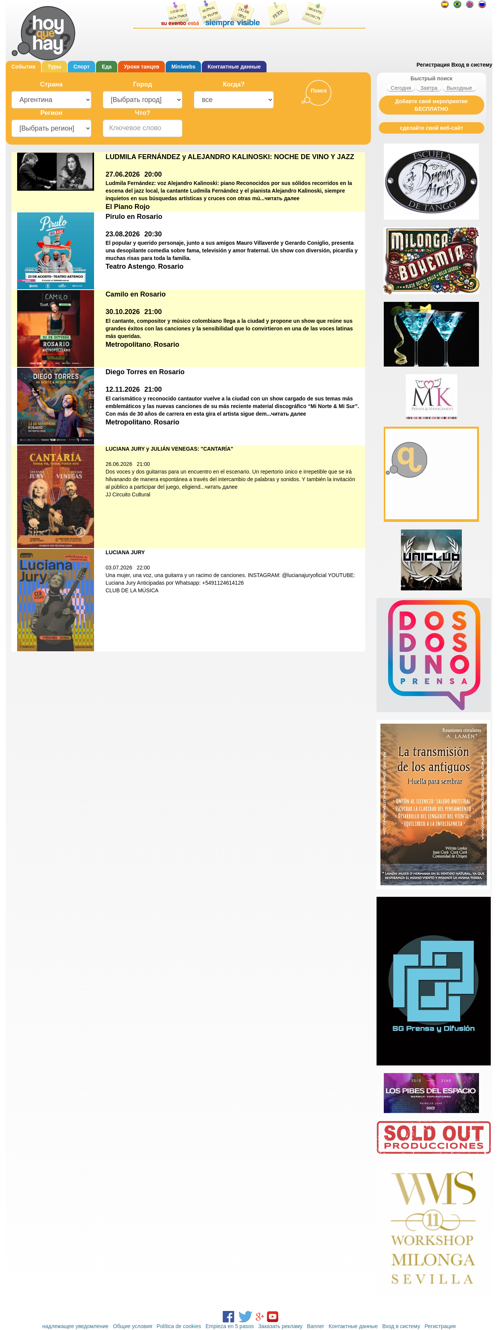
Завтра (428, 88)
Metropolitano (128, 344)
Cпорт (81, 67)
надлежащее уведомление (75, 1326)
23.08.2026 (122, 234)
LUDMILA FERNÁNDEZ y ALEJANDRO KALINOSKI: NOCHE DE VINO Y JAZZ (229, 157)
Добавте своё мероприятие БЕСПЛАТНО (431, 105)
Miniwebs (183, 67)
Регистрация (433, 65)
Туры (54, 67)
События (23, 67)
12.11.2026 (122, 389)
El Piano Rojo (127, 207)
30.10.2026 (122, 312)
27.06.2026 (122, 174)
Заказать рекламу (280, 1326)
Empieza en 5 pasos (230, 1326)
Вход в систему (471, 65)
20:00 (153, 174)
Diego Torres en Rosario (145, 372)
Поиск (319, 91)
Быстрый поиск (431, 78)
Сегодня (401, 88)
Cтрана (51, 84)
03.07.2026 (118, 568)
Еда (107, 67)
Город (142, 84)
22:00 (143, 568)
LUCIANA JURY (125, 552)
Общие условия (132, 1326)
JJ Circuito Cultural (127, 494)
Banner (315, 1326)
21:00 (153, 312)
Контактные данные (234, 67)
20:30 (153, 234)
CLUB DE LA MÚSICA (131, 590)
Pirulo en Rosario (133, 216)
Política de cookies (178, 1326)
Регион (51, 112)
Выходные (459, 88)
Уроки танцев (141, 67)
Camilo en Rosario (135, 294)
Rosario (171, 266)
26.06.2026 (118, 464)
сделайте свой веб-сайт (431, 128)
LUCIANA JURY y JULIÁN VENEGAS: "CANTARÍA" (169, 449)
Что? (142, 112)
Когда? (234, 84)
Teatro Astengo (130, 266)
